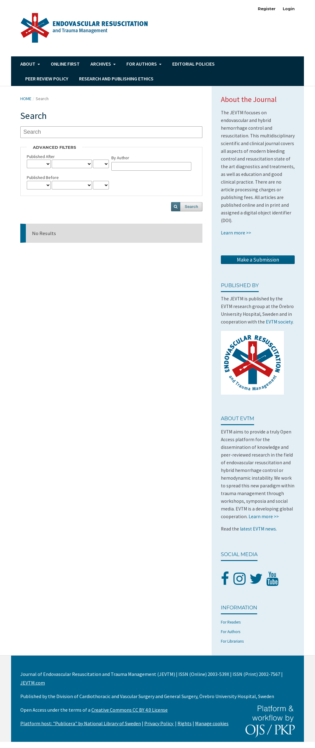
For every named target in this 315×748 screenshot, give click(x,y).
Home (25, 98)
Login (289, 8)
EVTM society (279, 322)
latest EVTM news (258, 529)
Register (267, 8)
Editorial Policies (193, 64)
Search (191, 206)
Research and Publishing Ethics (116, 78)
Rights (184, 723)
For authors (142, 64)
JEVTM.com (32, 683)
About (28, 64)
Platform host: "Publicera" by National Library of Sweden (80, 723)
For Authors (230, 631)
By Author (120, 158)
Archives (101, 64)
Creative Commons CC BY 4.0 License (129, 710)
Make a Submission (258, 259)
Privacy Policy (159, 723)
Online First (65, 64)
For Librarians (232, 641)
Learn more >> (236, 233)
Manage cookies (212, 723)
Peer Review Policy (46, 78)
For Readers (231, 622)
